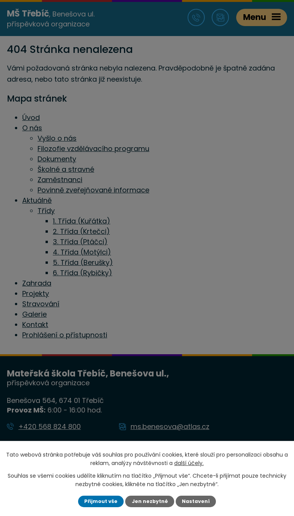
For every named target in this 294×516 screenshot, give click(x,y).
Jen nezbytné (150, 501)
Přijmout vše (101, 501)
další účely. (189, 463)
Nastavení (196, 501)
